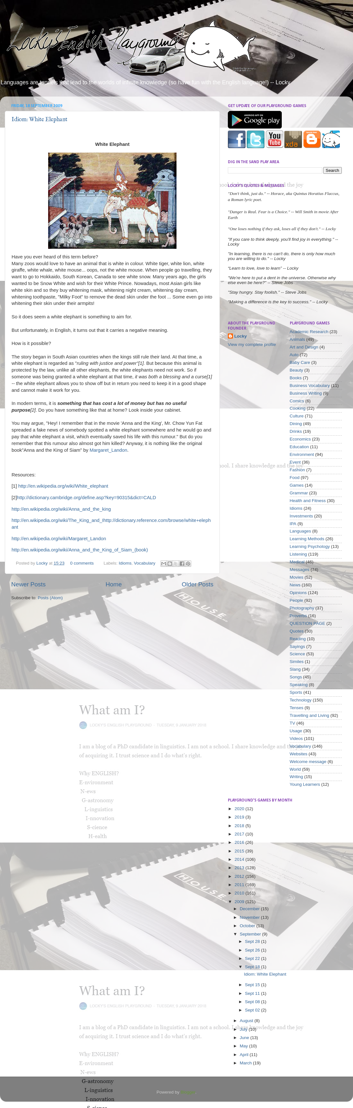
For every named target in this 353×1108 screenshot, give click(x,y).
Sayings (297, 646)
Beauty (296, 370)
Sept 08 (253, 1001)
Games (297, 485)
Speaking (299, 684)
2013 (240, 867)
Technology (301, 700)
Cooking (298, 408)
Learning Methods (307, 538)
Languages (300, 531)
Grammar (299, 493)
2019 (240, 817)
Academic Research (309, 331)
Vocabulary (144, 563)
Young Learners (305, 784)
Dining (296, 423)
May (244, 1046)
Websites (298, 753)
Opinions (298, 592)
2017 (240, 834)
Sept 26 (253, 950)
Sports (296, 692)
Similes (297, 661)
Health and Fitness (308, 500)
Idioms (125, 563)
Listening (298, 554)
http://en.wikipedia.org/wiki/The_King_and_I (57, 520)
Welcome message (308, 761)
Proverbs (298, 615)
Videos (296, 738)
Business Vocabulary (310, 385)
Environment (302, 454)
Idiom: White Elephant (39, 119)
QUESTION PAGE (307, 623)
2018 (240, 825)
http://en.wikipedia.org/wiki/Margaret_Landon (59, 538)
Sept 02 (253, 1010)
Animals (297, 339)
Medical (297, 561)
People (296, 600)
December (250, 908)
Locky (42, 563)
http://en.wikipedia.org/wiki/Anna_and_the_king (61, 509)
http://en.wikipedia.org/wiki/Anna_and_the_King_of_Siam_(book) (80, 549)
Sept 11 (253, 993)
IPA (293, 523)
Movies (297, 577)
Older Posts (197, 584)
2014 (240, 859)
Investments (301, 516)
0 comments (82, 563)
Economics (300, 439)
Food (295, 477)
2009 (240, 901)
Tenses (297, 707)
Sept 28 (253, 941)
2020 (240, 808)
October (248, 925)
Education (299, 446)
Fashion (297, 469)
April (245, 1054)
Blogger (188, 1092)
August (247, 1020)
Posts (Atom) (50, 597)
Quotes (297, 631)
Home (114, 584)
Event (295, 462)
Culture (297, 416)
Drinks (296, 431)
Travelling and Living (309, 715)
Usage (296, 730)
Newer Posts (28, 584)
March (246, 1063)
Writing (296, 776)
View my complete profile (252, 344)
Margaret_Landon (108, 450)
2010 (240, 893)
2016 (240, 842)
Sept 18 (253, 966)
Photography (302, 608)
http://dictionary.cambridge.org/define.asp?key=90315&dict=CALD (86, 497)
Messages (300, 569)
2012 (240, 876)
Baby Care (300, 362)
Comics (297, 401)
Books (296, 377)
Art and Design (304, 347)
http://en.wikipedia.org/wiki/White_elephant (63, 486)
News (295, 585)
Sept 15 (253, 984)
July (244, 1029)
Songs (296, 677)
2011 (240, 884)
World (295, 769)
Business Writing (306, 393)
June (245, 1037)
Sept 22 (253, 958)
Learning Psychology (310, 546)
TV (292, 723)
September (251, 934)
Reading (298, 638)
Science (297, 653)
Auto (294, 354)
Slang (295, 669)
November (250, 917)
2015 (240, 851)
